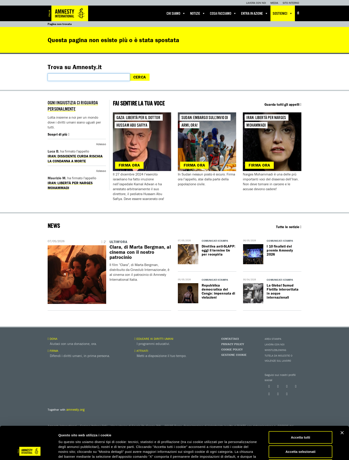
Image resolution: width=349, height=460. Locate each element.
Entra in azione (254, 13)
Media (274, 2)
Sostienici (283, 13)
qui (71, 437)
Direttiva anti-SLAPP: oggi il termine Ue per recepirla (218, 250)
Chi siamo (176, 13)
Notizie (197, 13)
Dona (52, 339)
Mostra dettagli (234, 451)
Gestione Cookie (234, 355)
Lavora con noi (256, 2)
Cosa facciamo (223, 13)
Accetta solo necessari (300, 436)
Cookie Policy (232, 349)
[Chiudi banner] (342, 403)
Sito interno (291, 2)
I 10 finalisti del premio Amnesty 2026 (280, 250)
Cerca (139, 77)
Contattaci (230, 339)
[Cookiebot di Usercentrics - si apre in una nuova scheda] (28, 451)
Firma (53, 351)
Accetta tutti (300, 408)
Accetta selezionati (300, 422)
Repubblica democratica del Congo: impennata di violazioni (218, 291)
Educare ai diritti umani (153, 339)
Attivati (141, 351)
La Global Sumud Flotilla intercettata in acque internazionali (282, 291)
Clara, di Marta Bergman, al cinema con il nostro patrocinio (140, 252)
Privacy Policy (232, 344)
